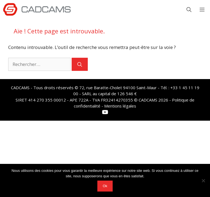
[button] (189, 9)
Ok (105, 186)
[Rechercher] (80, 64)
